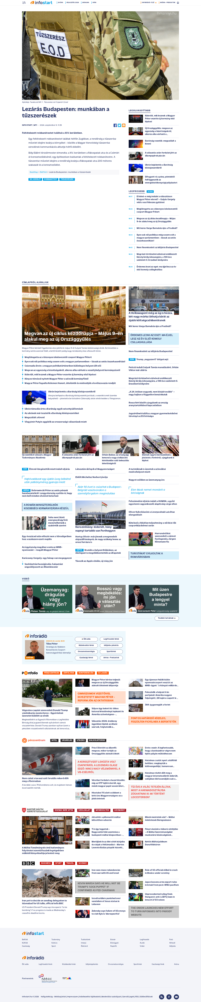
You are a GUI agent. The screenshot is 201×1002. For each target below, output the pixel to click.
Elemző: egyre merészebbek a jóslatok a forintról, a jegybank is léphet (158, 458)
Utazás (81, 741)
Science (82, 864)
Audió (142, 943)
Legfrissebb (144, 940)
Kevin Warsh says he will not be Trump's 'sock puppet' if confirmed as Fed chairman (99, 887)
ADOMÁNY (119, 810)
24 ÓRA (150, 192)
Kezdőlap (34, 172)
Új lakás (102, 673)
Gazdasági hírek (158, 965)
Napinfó (113, 946)
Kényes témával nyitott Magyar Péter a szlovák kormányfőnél (56, 379)
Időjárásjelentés (92, 965)
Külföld (25, 943)
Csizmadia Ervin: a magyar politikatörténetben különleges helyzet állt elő (63, 366)
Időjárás (172, 946)
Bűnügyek (114, 943)
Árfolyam (68, 673)
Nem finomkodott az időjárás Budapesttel (150, 351)
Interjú (83, 943)
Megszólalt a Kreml (35, 418)
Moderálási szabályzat (111, 997)
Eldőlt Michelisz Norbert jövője (91, 477)
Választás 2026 (73, 8)
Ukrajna (85, 8)
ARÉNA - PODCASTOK (167, 8)
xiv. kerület (35, 180)
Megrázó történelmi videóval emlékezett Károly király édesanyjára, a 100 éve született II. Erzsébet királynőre (153, 381)
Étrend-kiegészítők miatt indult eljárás (49, 469)
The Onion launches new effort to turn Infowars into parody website (152, 912)
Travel (70, 864)
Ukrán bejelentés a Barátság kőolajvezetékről (71, 392)
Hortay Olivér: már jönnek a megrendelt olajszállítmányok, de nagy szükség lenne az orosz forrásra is (98, 540)
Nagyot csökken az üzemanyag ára (146, 480)
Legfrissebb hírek (45, 965)
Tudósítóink (85, 940)
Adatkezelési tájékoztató (89, 997)
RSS (136, 997)
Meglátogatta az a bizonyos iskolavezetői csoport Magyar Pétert (58, 357)
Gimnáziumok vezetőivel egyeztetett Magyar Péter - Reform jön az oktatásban (96, 697)
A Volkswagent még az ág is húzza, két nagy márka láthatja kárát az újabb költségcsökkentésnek (151, 317)
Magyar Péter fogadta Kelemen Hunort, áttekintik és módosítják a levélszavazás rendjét (70, 383)
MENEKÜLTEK (102, 810)
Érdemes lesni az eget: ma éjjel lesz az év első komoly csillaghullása (151, 339)
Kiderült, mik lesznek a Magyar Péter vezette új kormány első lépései (60, 375)
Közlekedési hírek (69, 965)
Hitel (54, 741)
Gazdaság (26, 946)
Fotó (171, 940)
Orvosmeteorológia (115, 965)
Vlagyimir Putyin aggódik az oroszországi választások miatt (56, 422)
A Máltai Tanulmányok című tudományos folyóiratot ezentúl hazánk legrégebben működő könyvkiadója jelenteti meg (43, 851)
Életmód (84, 946)
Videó (142, 946)
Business (46, 864)
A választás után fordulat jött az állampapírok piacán (78, 456)
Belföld (43, 172)
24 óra (60, 8)
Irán (95, 8)
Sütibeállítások (146, 997)
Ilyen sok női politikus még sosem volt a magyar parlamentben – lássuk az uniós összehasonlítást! (75, 362)
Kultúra (54, 943)
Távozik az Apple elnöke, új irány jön (94, 561)
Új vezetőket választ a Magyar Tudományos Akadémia (37, 456)
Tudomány (56, 940)
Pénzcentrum (51, 673)
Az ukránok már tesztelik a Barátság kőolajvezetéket (52, 413)
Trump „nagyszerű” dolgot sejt (152, 360)
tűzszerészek (67, 180)
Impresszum (72, 997)
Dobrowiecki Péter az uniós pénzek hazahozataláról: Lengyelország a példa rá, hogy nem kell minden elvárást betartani (47, 494)
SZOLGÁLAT (84, 810)
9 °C (175, 2)
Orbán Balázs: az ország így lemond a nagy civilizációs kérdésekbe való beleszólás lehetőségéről (115, 459)
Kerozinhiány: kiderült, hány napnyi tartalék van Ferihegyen (95, 529)
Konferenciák (86, 673)
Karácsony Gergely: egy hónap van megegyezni (47, 558)
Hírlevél (172, 943)
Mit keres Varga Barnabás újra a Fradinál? (150, 326)
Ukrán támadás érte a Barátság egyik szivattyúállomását (54, 409)
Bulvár (112, 940)
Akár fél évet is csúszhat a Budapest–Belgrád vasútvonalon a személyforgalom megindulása (100, 490)
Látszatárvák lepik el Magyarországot (94, 469)
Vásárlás (67, 741)
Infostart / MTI (29, 126)
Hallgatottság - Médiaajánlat (53, 997)
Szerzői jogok (128, 997)
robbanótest (50, 180)
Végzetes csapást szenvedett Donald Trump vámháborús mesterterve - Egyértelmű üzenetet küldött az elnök (45, 713)
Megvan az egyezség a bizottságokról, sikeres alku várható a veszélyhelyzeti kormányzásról (72, 370)
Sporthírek (138, 965)
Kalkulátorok (97, 741)
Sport (58, 864)
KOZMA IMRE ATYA (64, 810)
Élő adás (86, 639)
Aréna (176, 965)
